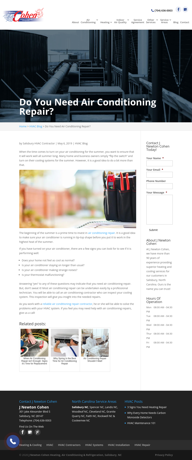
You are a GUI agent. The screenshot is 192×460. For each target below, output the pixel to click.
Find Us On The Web (31, 426)
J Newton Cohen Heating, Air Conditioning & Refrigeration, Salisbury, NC (75, 455)
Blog (175, 22)
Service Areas (164, 21)
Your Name (155, 158)
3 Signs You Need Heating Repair (147, 407)
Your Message (156, 192)
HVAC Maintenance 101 (141, 423)
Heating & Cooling (30, 445)
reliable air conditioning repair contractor (67, 304)
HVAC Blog (81, 143)
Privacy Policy (164, 455)
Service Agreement (137, 21)
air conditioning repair (101, 233)
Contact (184, 22)
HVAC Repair (142, 445)
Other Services (150, 21)
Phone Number (156, 181)
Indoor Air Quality (120, 21)
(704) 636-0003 (162, 10)
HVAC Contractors (69, 445)
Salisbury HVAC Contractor (39, 143)
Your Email (154, 169)
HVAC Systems (94, 445)
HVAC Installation (119, 445)
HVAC (49, 445)
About (75, 22)
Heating (104, 22)
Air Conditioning (88, 21)
